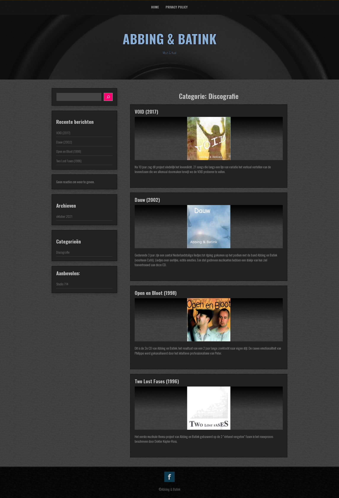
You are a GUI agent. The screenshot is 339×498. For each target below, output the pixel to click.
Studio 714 (62, 284)
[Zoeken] (108, 97)
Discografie (63, 252)
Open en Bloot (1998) (156, 292)
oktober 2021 (64, 216)
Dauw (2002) (147, 199)
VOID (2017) (146, 111)
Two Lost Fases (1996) (157, 381)
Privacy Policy (177, 7)
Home (155, 7)
